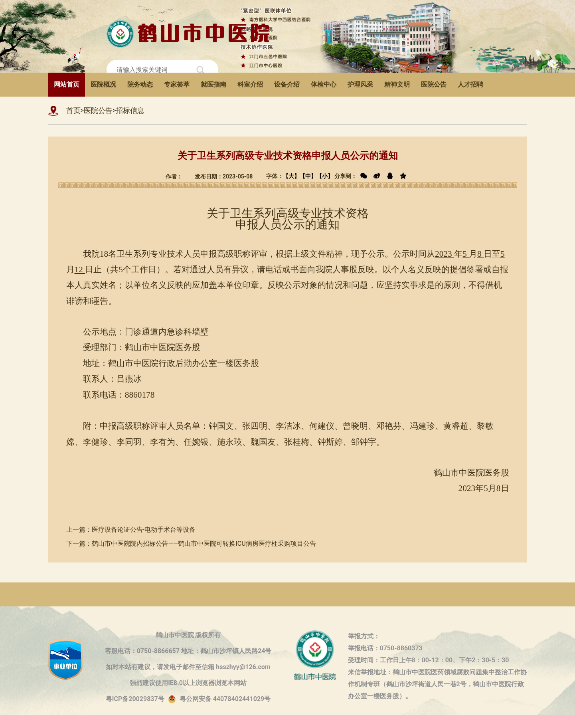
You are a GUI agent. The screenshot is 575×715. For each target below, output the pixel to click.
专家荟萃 (177, 84)
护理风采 (360, 84)
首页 (73, 110)
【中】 (308, 176)
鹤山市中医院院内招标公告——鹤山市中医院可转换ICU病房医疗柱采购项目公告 (204, 543)
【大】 (291, 176)
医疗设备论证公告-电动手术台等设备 (144, 529)
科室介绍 (250, 84)
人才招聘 (470, 84)
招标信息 (130, 110)
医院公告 (434, 84)
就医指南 (213, 84)
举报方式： (364, 636)
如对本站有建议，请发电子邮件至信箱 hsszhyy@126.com (188, 667)
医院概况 (103, 84)
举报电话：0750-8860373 (385, 648)
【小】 (324, 176)
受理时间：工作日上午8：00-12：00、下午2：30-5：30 (428, 660)
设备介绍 (287, 84)
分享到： (371, 176)
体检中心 (323, 84)
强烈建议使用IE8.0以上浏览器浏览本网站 (188, 683)
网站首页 (66, 84)
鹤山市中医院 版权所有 (188, 635)
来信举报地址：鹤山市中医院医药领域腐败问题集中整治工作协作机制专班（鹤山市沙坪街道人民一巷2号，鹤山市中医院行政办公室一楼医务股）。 (437, 673)
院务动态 (140, 84)
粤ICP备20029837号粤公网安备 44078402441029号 (188, 699)
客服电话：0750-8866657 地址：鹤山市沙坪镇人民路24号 (188, 651)
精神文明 (397, 84)
